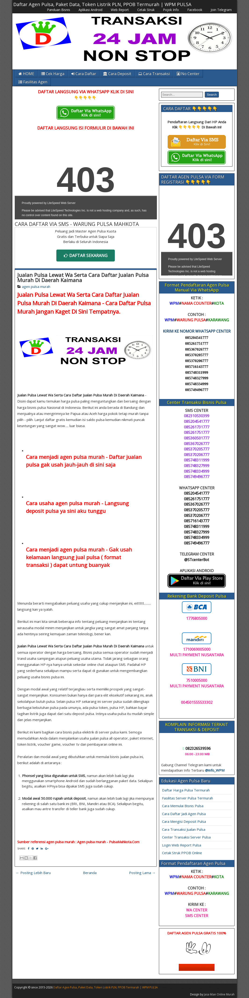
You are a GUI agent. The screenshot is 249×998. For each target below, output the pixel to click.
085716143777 (196, 366)
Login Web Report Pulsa (181, 845)
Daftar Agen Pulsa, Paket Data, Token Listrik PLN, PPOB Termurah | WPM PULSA (102, 4)
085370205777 (196, 355)
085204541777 (196, 337)
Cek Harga (52, 73)
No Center (188, 73)
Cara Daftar (83, 73)
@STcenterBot (196, 559)
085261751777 (196, 343)
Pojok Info (171, 9)
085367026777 (196, 349)
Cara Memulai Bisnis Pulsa (182, 805)
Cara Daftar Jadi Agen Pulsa (184, 813)
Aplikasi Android (90, 9)
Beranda (90, 872)
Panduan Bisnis (58, 9)
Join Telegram (221, 9)
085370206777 (196, 361)
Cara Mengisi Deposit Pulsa (184, 821)
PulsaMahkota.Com (124, 841)
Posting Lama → (142, 872)
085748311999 (196, 372)
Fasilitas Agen (32, 81)
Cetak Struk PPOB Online (182, 852)
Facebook (194, 9)
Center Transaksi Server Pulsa (186, 837)
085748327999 (196, 378)
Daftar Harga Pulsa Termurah (186, 790)
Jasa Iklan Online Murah (219, 994)
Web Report (120, 9)
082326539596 (197, 748)
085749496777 (196, 390)
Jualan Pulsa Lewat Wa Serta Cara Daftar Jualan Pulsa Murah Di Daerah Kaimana (83, 277)
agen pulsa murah (36, 286)
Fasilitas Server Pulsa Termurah (187, 798)
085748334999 (196, 384)
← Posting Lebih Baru (33, 872)
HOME (26, 73)
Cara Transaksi (154, 73)
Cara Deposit (117, 73)
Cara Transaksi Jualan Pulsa (183, 829)
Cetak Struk (146, 9)
